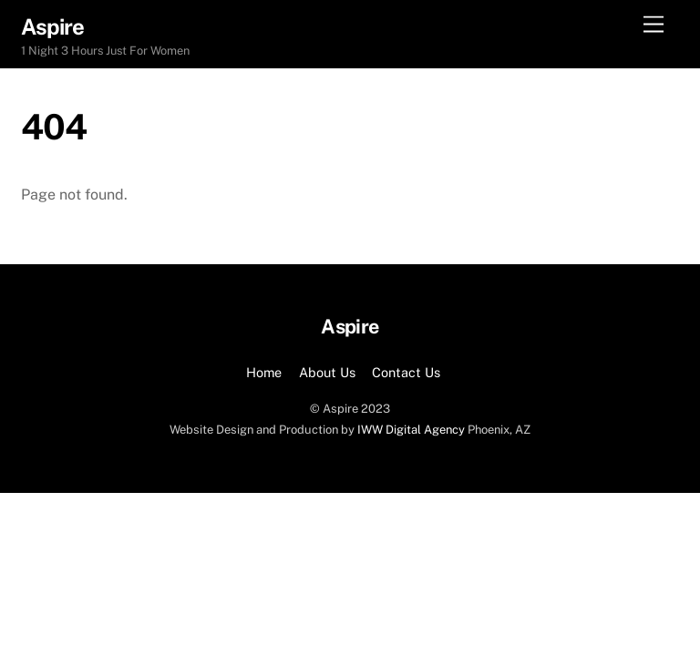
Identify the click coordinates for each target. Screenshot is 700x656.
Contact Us (406, 372)
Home (264, 372)
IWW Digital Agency (411, 429)
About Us (327, 372)
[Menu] (653, 25)
